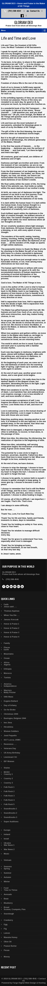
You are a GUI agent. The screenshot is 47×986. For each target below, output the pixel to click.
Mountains (8, 654)
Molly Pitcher (10, 692)
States (7, 768)
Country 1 (8, 774)
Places (7, 647)
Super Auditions (11, 822)
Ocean (7, 658)
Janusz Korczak (11, 619)
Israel (6, 839)
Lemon (7, 933)
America (7, 684)
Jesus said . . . (10, 607)
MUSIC (7, 772)
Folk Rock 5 (9, 804)
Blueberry (8, 903)
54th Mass (8, 697)
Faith (6, 604)
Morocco (8, 673)
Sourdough (9, 914)
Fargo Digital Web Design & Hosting (29, 983)
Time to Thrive (10, 890)
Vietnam (7, 860)
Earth (6, 650)
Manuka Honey (10, 937)
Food (6, 888)
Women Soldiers (11, 731)
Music (6, 854)
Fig (5, 929)
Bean (6, 899)
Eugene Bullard (11, 701)
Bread (6, 907)
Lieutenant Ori (10, 757)
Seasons (8, 866)
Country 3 (8, 783)
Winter (7, 882)
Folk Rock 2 (9, 791)
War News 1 (9, 845)
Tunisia (7, 677)
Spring (7, 869)
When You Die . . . (12, 615)
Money (7, 957)
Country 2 (8, 778)
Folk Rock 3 (9, 796)
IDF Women (9, 761)
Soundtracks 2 (10, 813)
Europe (7, 830)
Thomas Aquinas (11, 611)
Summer (7, 873)
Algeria (7, 665)
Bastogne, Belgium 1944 (15, 718)
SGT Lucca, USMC (12, 740)
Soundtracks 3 (10, 817)
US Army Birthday (12, 753)
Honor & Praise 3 (11, 632)
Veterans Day (10, 748)
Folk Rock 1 (9, 787)
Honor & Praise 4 (11, 637)
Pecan (6, 950)
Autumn (7, 877)
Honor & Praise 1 (11, 624)
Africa (6, 662)
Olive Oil (7, 942)
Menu (3, 30)
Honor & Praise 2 (11, 628)
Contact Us (35, 11)
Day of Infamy (10, 705)
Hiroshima (8, 727)
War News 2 (9, 849)
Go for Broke (9, 710)
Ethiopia (7, 669)
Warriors (8, 690)
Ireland (7, 834)
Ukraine (7, 843)
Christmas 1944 (11, 714)
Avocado (8, 894)
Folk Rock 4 (9, 800)
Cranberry (8, 920)
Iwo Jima (8, 723)
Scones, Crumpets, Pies (14, 909)
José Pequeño (10, 735)
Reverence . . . (10, 744)
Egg (5, 924)
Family (7, 643)
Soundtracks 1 (10, 809)
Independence (10, 686)
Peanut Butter (10, 946)
